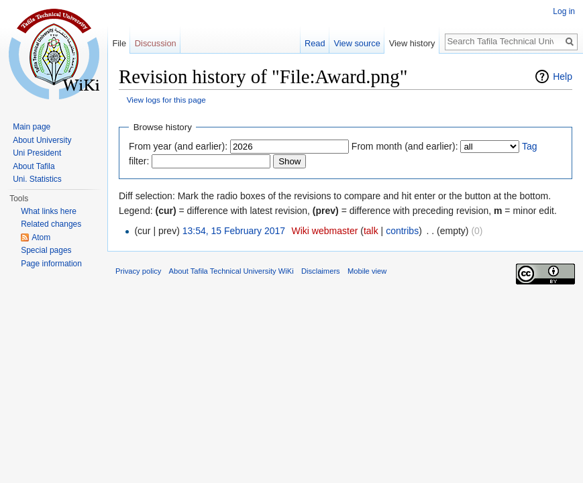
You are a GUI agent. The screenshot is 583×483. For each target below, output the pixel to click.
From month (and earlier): (405, 146)
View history (412, 43)
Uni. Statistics (37, 179)
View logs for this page (166, 99)
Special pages (46, 250)
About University (42, 140)
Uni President (37, 153)
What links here (48, 211)
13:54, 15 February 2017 (233, 230)
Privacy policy (138, 271)
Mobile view (367, 271)
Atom (41, 237)
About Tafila (34, 166)
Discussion (155, 43)
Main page (31, 126)
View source (356, 43)
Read (315, 43)
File (119, 43)
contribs (402, 230)
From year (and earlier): (178, 146)
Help (562, 76)
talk (371, 230)
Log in (564, 11)
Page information (51, 263)
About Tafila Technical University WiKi (231, 271)
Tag (529, 146)
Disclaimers (320, 271)
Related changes (51, 224)
